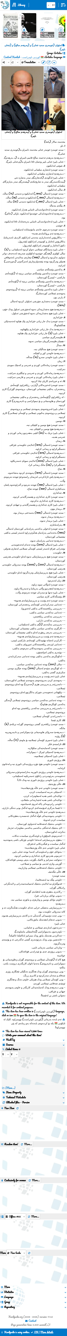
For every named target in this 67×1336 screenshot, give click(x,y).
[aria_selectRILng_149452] (14, 1054)
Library (21, 5)
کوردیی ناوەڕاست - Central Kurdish (22, 57)
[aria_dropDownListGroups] (15, 1216)
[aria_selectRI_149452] (6, 1054)
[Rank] (15, 62)
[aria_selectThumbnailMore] (16, 1253)
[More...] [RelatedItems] (10, 1088)
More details (46, 1332)
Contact (30, 1321)
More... (26, 1144)
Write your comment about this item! (21, 1035)
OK (34, 1332)
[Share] (6, 62)
